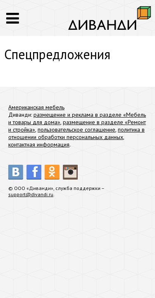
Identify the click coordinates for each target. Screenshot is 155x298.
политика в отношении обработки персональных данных (76, 133)
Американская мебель (36, 107)
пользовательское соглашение (76, 129)
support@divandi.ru (30, 194)
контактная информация (38, 144)
